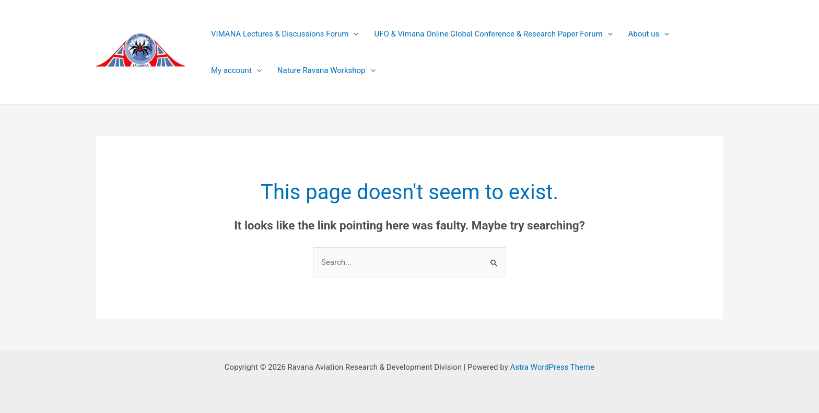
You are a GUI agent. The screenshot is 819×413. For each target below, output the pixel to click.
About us (649, 34)
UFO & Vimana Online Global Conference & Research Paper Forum (493, 34)
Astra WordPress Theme (552, 367)
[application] (353, 34)
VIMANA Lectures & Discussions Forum (284, 34)
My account (236, 70)
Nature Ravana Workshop (326, 70)
